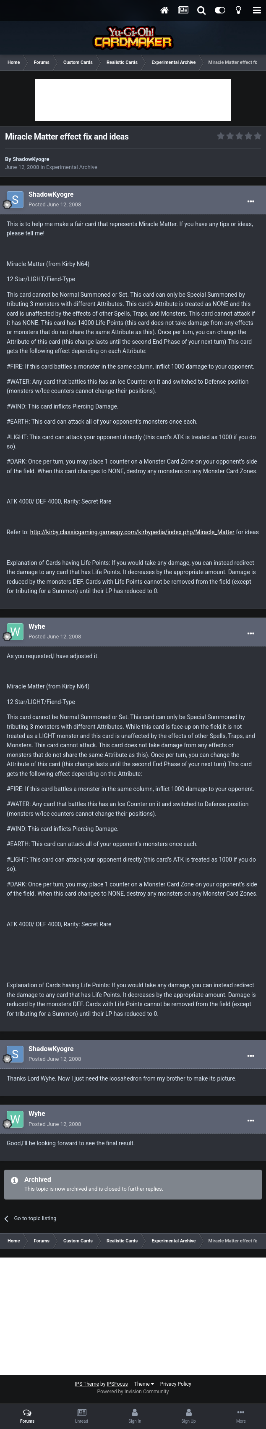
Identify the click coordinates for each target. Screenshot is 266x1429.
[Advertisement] (133, 100)
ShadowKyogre (31, 159)
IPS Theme (87, 1384)
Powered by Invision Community (133, 1392)
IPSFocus (117, 1384)
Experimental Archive (71, 167)
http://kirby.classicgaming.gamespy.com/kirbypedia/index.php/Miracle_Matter (132, 532)
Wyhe (37, 626)
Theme (144, 1384)
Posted (55, 204)
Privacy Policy (175, 1384)
